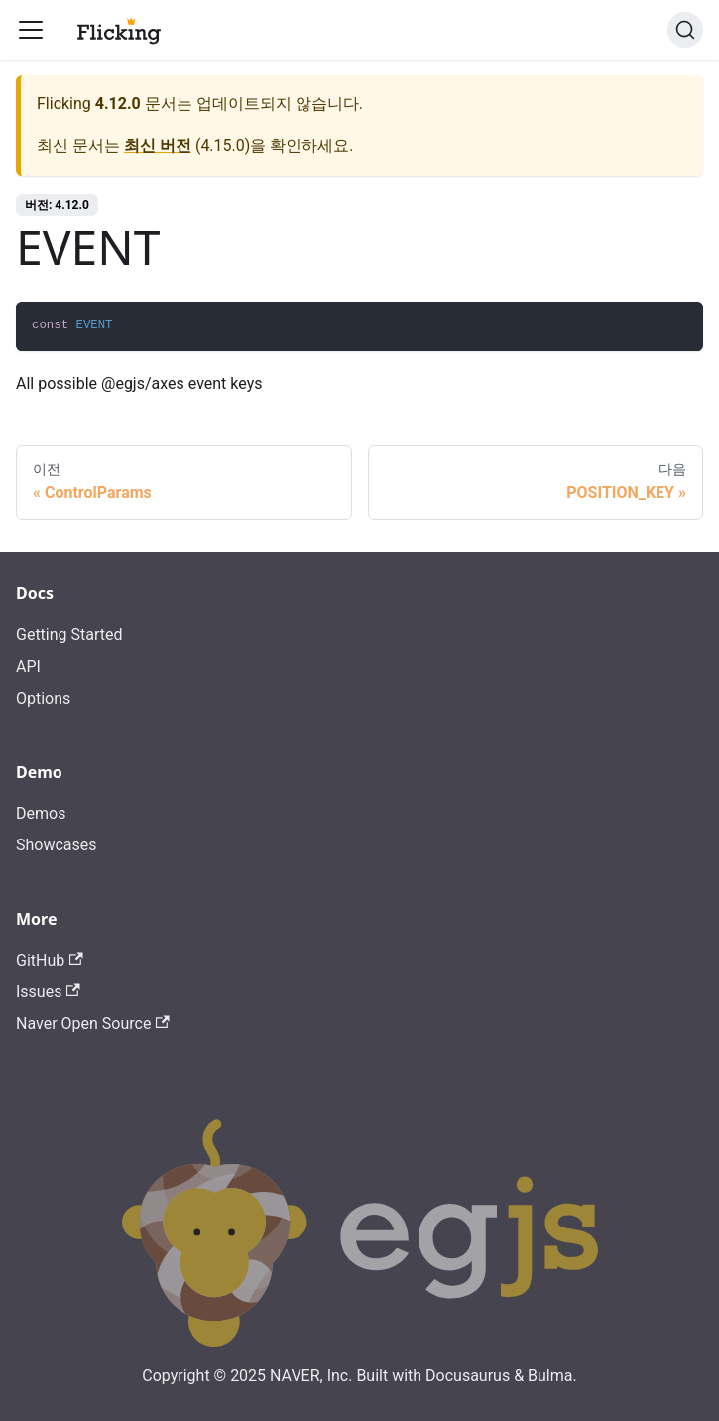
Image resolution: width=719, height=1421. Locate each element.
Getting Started (69, 634)
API (28, 666)
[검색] (685, 30)
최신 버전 (157, 145)
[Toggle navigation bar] (31, 30)
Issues (48, 991)
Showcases (56, 845)
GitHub (49, 960)
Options (43, 698)
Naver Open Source (93, 1023)
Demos (40, 813)
